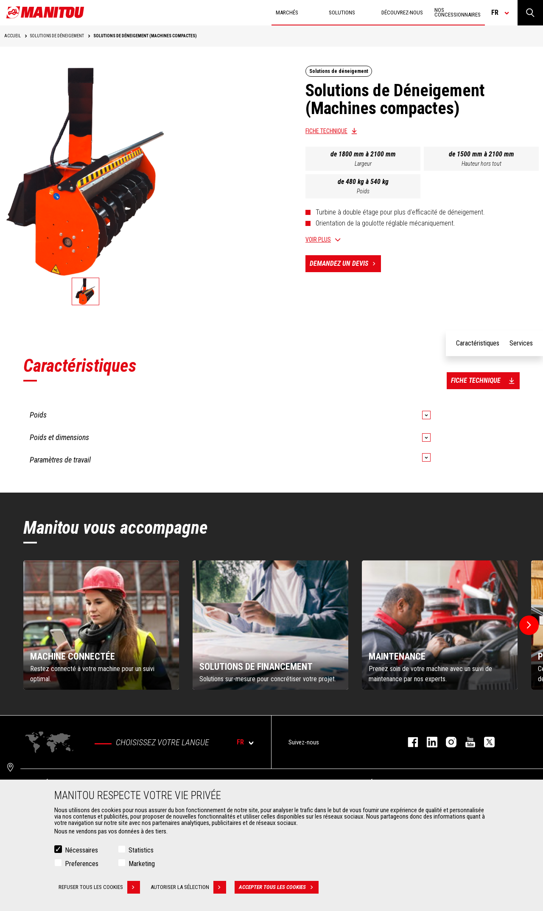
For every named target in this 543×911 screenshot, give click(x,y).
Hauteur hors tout (481, 164)
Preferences (81, 864)
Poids (363, 191)
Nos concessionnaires (457, 12)
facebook (408, 742)
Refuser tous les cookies (99, 887)
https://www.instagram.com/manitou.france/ (446, 742)
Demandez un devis (345, 263)
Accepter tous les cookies (279, 887)
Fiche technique (326, 131)
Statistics (141, 850)
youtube (466, 742)
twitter (485, 742)
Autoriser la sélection (188, 887)
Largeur (363, 164)
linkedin (427, 742)
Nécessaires (81, 850)
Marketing (142, 864)
